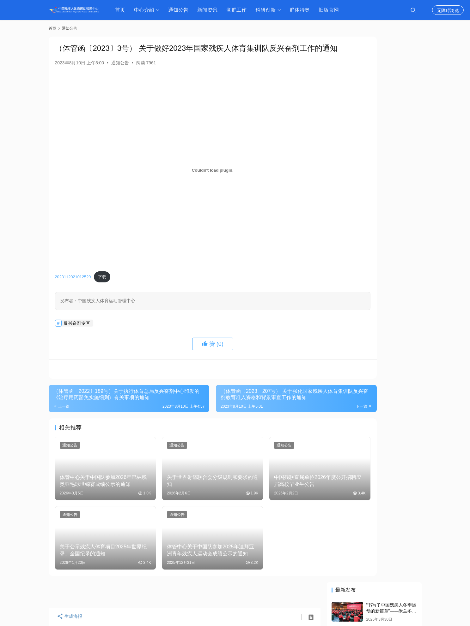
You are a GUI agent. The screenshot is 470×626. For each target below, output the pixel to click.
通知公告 (180, 10)
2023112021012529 (73, 287)
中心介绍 (146, 10)
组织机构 (145, 595)
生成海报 (67, 617)
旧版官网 (330, 10)
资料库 (313, 595)
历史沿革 (173, 595)
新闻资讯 (209, 10)
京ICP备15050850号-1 (124, 605)
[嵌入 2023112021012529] (184, 180)
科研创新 (267, 10)
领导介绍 (116, 595)
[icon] (358, 600)
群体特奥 (301, 10)
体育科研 (259, 595)
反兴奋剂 (288, 595)
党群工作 (238, 10)
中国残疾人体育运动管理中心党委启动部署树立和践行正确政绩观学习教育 (390, 160)
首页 (122, 10)
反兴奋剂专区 (77, 333)
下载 (102, 287)
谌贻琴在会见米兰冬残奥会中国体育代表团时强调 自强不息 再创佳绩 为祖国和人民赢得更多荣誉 (374, 124)
